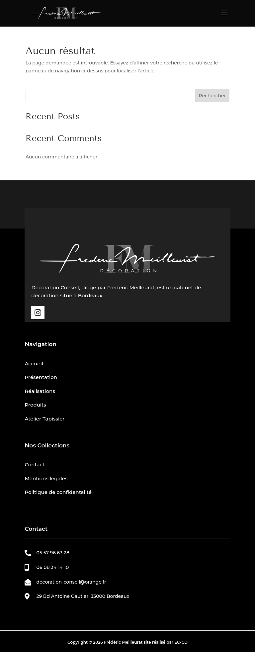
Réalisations (40, 391)
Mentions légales (46, 478)
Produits (35, 405)
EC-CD (181, 642)
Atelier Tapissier (44, 419)
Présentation (41, 377)
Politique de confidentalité (58, 492)
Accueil (34, 363)
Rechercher (212, 96)
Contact (34, 464)
